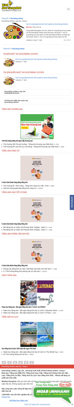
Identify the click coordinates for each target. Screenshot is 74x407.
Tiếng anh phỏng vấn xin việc (15, 233)
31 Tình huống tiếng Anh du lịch (15, 354)
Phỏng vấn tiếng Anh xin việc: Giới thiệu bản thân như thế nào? (27, 269)
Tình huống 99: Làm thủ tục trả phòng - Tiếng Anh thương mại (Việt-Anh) (31, 147)
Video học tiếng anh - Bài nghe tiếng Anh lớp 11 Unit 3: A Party (27, 313)
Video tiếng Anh (9, 275)
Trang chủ (5, 18)
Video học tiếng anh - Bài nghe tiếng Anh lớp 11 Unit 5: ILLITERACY (24, 307)
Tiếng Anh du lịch (10, 316)
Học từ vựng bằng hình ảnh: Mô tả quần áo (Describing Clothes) (47, 24)
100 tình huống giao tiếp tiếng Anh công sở (19, 188)
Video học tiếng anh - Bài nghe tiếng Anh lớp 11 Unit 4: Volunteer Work (30, 310)
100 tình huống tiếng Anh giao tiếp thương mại (17, 141)
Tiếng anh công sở (10, 150)
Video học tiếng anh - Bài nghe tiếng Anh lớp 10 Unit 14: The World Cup (30, 352)
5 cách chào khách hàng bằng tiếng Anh (15, 182)
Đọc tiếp (67, 40)
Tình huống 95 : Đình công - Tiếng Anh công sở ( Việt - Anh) (26, 186)
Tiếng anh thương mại (12, 109)
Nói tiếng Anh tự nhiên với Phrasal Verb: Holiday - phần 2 (25, 227)
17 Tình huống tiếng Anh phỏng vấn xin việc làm (21, 271)
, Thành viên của (33, 27)
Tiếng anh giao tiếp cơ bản (14, 192)
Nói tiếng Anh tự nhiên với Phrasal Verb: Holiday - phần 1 (25, 230)
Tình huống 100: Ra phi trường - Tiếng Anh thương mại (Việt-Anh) (28, 144)
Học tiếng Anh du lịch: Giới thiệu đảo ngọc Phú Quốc (19, 348)
